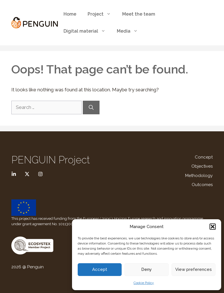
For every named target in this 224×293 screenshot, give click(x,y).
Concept (204, 157)
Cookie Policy (144, 283)
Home (70, 14)
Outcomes (202, 184)
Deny (146, 269)
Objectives (202, 166)
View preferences (193, 269)
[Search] (91, 107)
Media (130, 31)
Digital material (87, 31)
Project (102, 14)
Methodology (199, 175)
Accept (99, 269)
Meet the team (138, 14)
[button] (212, 226)
